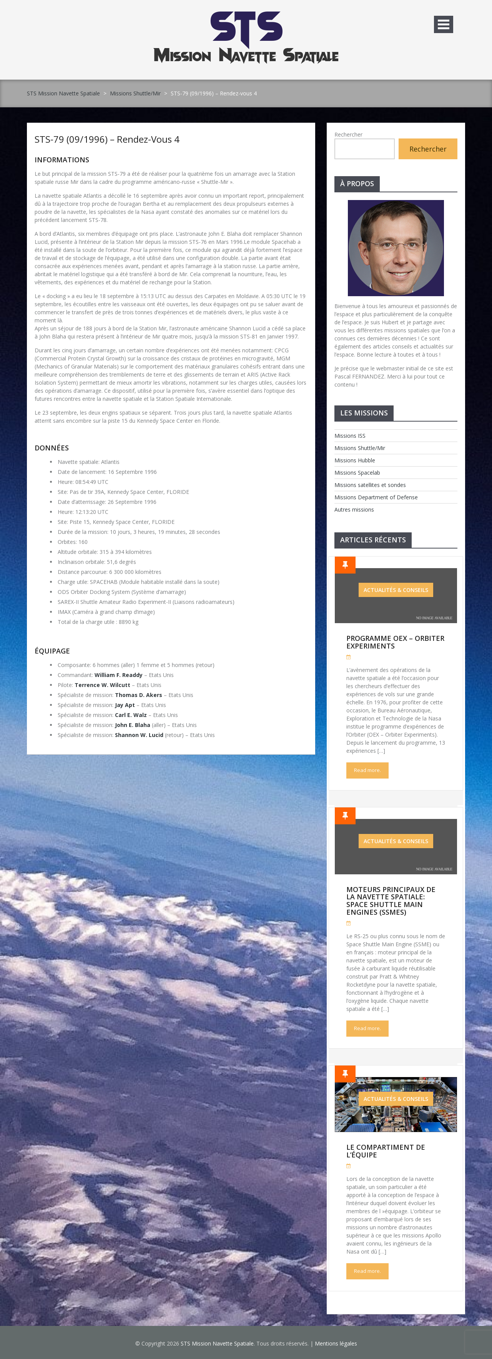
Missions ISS (350, 435)
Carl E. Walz (131, 715)
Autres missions (354, 509)
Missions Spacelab (357, 472)
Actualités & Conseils (396, 590)
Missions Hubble (354, 460)
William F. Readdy (119, 675)
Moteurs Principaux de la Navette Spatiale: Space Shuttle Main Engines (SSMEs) (390, 901)
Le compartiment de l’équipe (385, 1150)
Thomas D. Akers (138, 695)
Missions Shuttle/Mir (135, 93)
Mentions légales (336, 1343)
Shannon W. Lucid (139, 735)
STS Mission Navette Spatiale (63, 93)
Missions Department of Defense (376, 497)
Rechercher (348, 134)
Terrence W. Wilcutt (102, 685)
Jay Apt (125, 705)
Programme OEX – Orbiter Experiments (395, 642)
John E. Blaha (132, 725)
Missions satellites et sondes (370, 485)
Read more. (367, 770)
